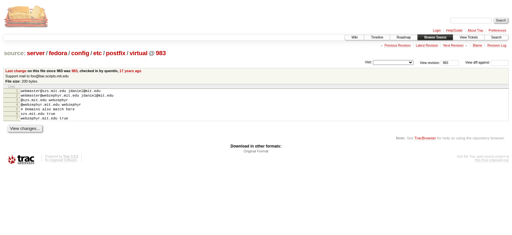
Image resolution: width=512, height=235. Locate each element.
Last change (16, 71)
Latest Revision (427, 45)
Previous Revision (397, 45)
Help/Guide (454, 30)
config (80, 53)
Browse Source (435, 37)
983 (161, 53)
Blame (477, 45)
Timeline (377, 37)
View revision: (430, 62)
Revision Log (497, 45)
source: (14, 53)
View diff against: (487, 62)
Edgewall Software (63, 167)
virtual (139, 53)
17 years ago (130, 71)
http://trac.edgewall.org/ (492, 167)
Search (496, 37)
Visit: (368, 62)
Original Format (256, 158)
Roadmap (404, 37)
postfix (115, 53)
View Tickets (469, 37)
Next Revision (453, 45)
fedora (58, 53)
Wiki (354, 37)
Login (437, 30)
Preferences (497, 30)
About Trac (475, 30)
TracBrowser (425, 145)
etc (97, 53)
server (36, 53)
